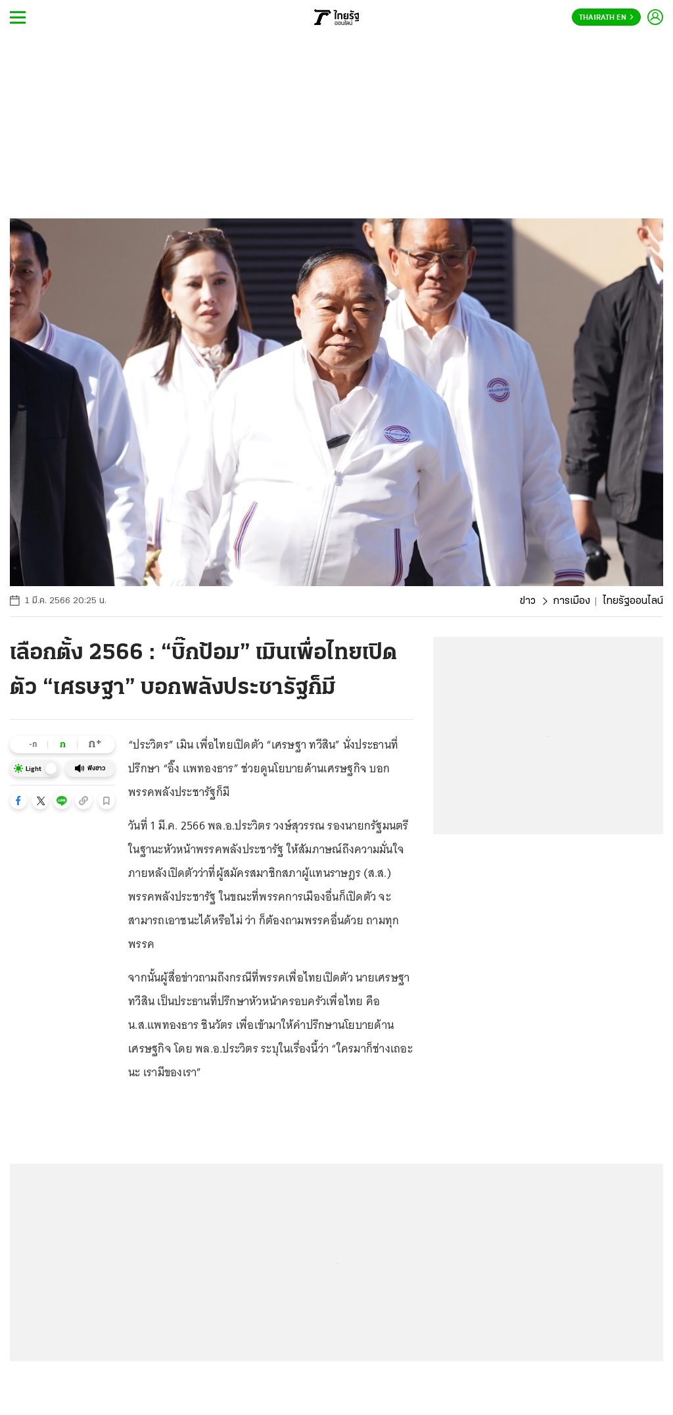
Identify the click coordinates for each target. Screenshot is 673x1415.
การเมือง (571, 601)
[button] (18, 800)
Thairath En (606, 18)
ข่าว (528, 601)
